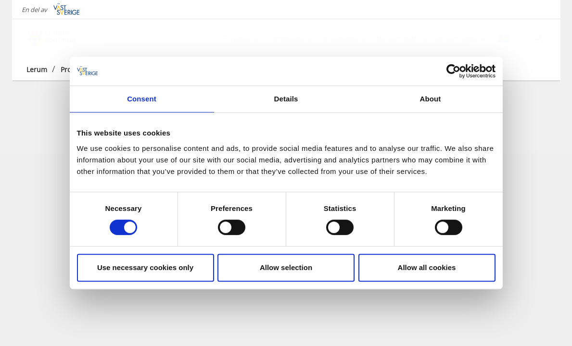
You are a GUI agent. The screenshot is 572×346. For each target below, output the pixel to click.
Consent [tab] (141, 99)
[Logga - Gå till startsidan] (60, 38)
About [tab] (430, 99)
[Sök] (538, 38)
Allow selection (286, 267)
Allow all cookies (427, 267)
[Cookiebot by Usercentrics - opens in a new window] (453, 71)
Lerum (36, 69)
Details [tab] (286, 99)
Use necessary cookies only (145, 267)
